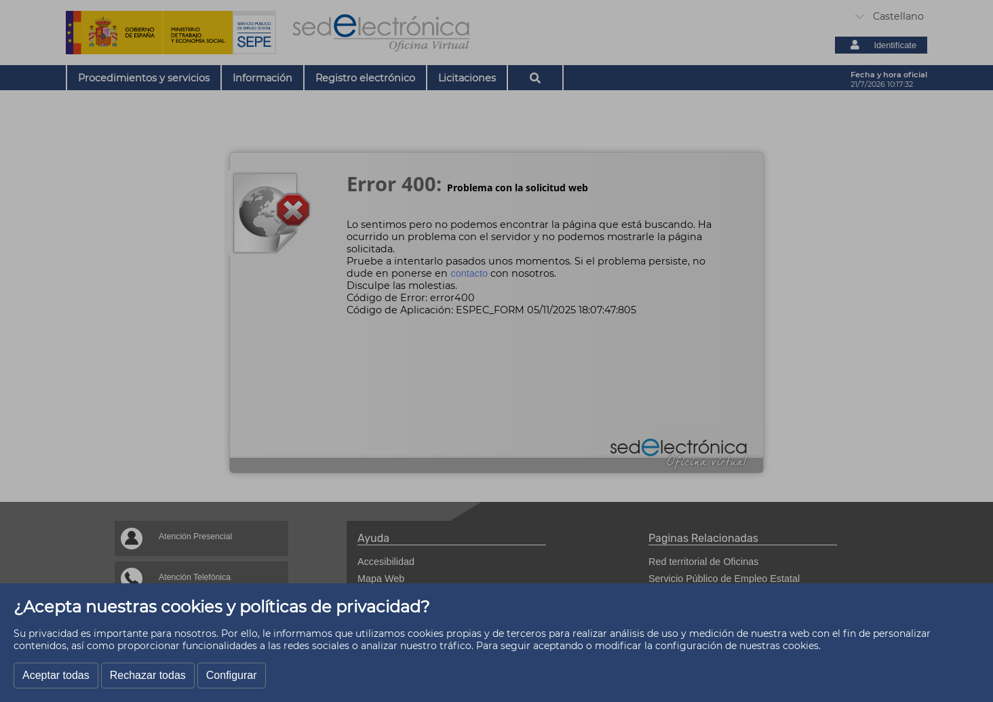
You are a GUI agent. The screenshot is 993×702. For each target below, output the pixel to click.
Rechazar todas (148, 675)
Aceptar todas (56, 675)
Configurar (231, 675)
